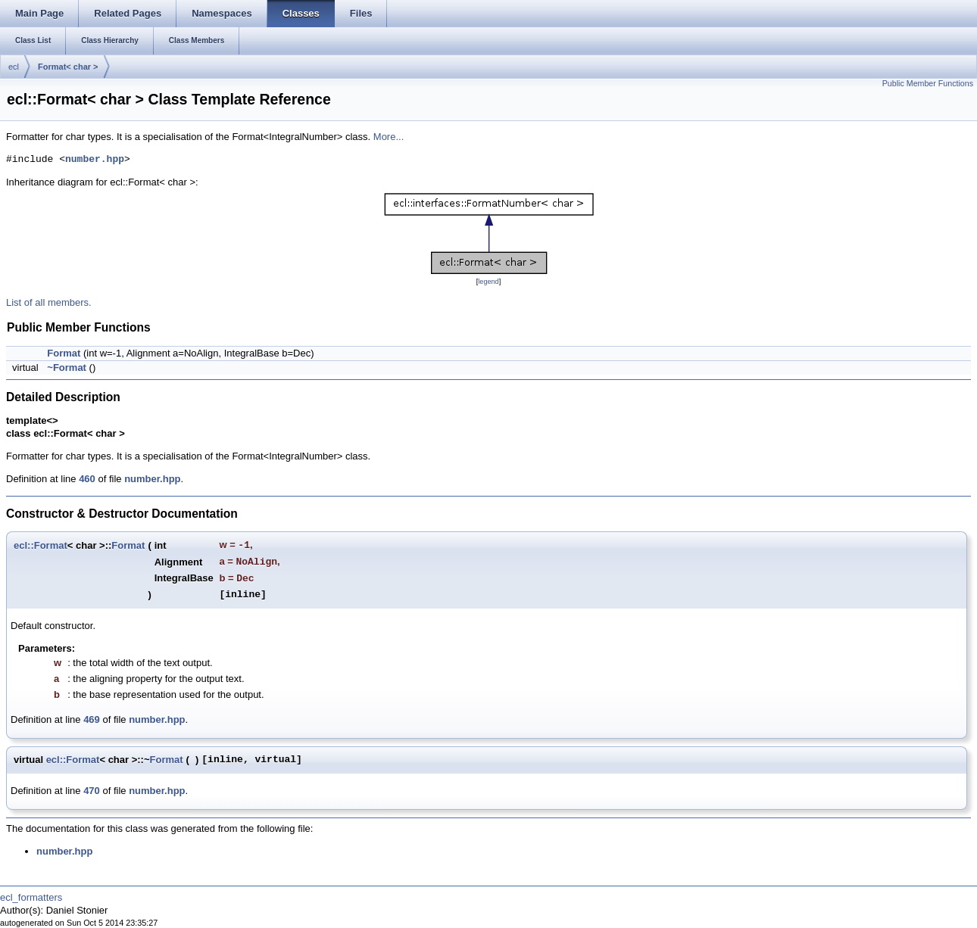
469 (91, 719)
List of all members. (49, 302)
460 (87, 478)
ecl (13, 66)
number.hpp (94, 160)
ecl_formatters (31, 897)
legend (488, 281)
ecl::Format (40, 545)
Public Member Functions (927, 83)
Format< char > (68, 66)
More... (388, 136)
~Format (66, 367)
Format (63, 353)
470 (91, 790)
